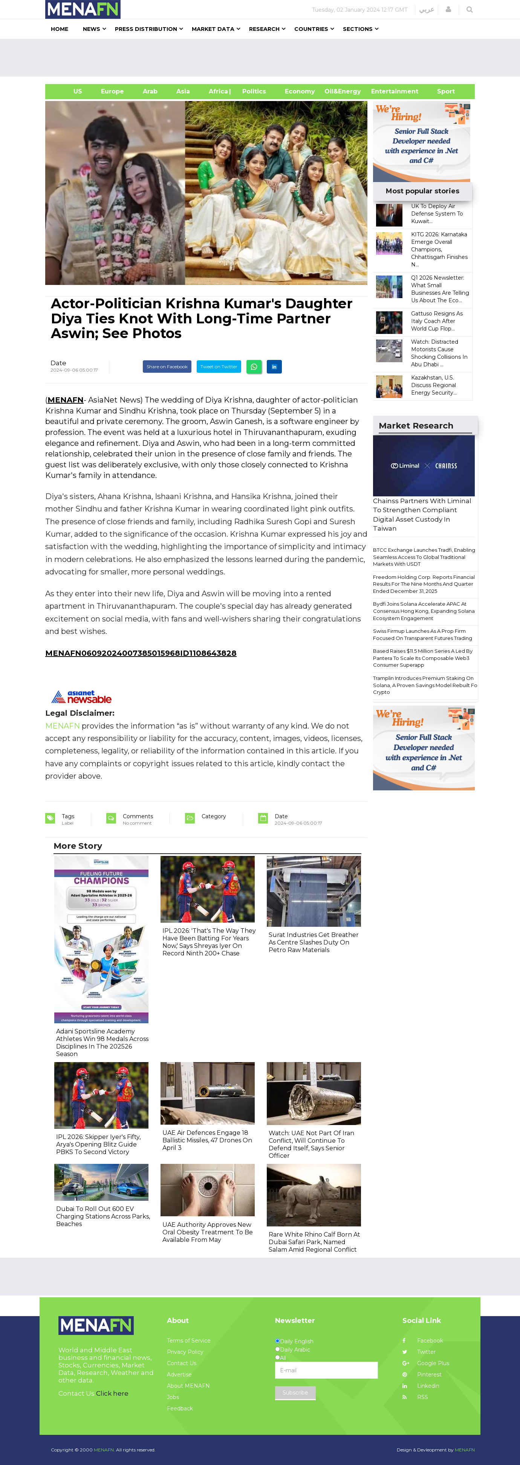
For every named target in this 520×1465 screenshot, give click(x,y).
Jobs (173, 1397)
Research (264, 29)
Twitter (419, 1352)
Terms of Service (189, 1340)
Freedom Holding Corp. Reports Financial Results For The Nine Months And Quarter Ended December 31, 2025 (424, 584)
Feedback (180, 1408)
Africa (217, 91)
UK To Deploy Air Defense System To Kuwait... (437, 214)
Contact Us (181, 1363)
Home (59, 29)
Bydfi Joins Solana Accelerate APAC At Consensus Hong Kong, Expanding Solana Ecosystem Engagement (424, 611)
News (91, 29)
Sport (441, 91)
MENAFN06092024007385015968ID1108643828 (141, 653)
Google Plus (425, 1363)
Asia (183, 91)
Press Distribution (146, 29)
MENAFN (65, 399)
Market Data (213, 29)
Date (58, 363)
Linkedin (420, 1385)
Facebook (422, 1340)
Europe (112, 91)
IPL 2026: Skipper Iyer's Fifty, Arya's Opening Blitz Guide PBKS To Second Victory (98, 1144)
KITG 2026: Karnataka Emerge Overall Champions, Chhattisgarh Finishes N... (439, 249)
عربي (426, 9)
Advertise (179, 1374)
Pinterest (422, 1374)
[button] (448, 9)
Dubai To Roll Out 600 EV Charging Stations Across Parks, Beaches (103, 1216)
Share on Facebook (167, 366)
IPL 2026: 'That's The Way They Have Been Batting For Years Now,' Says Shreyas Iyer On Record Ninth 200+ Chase (209, 942)
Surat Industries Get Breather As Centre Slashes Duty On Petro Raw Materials (314, 942)
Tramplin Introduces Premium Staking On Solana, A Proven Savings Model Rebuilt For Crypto (426, 685)
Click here (112, 1393)
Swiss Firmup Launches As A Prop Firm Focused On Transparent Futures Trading (422, 634)
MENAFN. (104, 1450)
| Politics (252, 91)
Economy (299, 91)
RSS (415, 1397)
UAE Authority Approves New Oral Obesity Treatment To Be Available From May (207, 1232)
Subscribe (295, 1392)
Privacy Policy (185, 1352)
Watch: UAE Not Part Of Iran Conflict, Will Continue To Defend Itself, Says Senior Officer (311, 1144)
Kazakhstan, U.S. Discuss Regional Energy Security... (434, 385)
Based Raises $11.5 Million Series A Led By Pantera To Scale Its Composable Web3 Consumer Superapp (423, 658)
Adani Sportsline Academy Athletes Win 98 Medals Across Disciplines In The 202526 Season (102, 1043)
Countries (311, 29)
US (68, 91)
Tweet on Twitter (218, 366)
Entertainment (383, 91)
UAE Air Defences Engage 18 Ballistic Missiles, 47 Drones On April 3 (207, 1140)
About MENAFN (188, 1385)
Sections (358, 29)
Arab (150, 91)
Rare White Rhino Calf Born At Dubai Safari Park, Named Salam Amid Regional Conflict (314, 1242)
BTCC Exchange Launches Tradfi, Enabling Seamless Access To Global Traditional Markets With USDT (424, 557)
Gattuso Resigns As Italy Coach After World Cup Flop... (437, 321)
